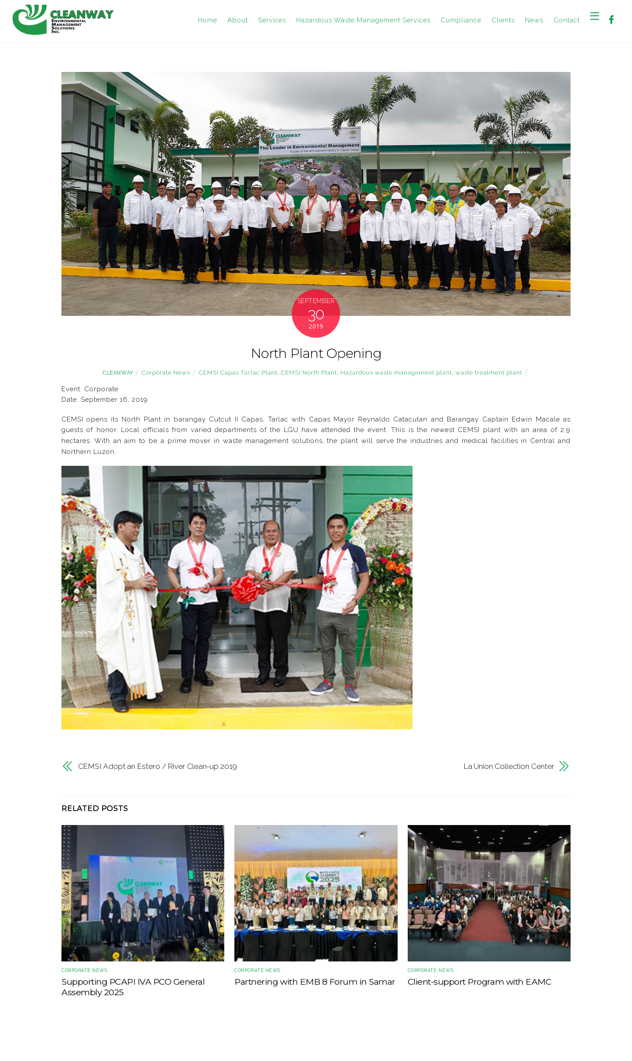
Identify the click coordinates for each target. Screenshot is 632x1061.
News (534, 20)
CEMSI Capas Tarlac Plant (238, 372)
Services (272, 20)
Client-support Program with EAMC (479, 981)
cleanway (118, 373)
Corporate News (166, 372)
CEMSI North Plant (309, 372)
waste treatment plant (489, 372)
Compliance (461, 20)
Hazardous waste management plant (396, 372)
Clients (503, 20)
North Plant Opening (316, 353)
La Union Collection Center (508, 766)
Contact (566, 20)
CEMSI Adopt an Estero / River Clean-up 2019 (157, 766)
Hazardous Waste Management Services (363, 20)
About (237, 20)
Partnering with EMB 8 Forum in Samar (314, 981)
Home (207, 20)
